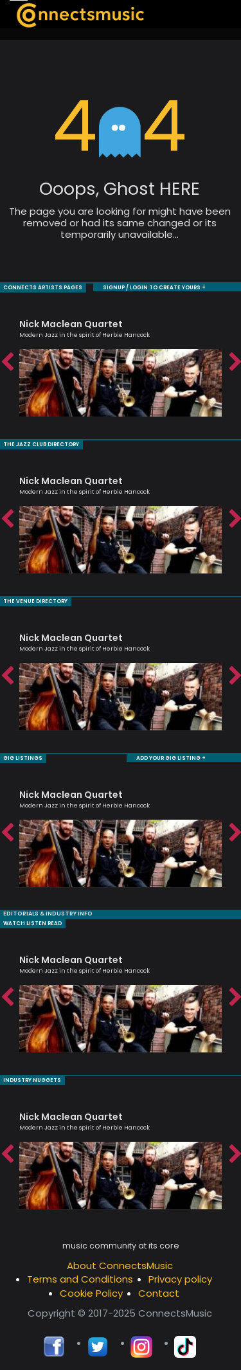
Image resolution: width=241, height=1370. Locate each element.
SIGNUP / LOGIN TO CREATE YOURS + (154, 287)
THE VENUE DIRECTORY (35, 599)
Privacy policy (180, 1275)
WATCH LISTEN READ (32, 920)
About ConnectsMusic (120, 1261)
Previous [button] (6, 362)
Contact (158, 1289)
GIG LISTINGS (22, 755)
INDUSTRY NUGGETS (32, 1076)
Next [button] (234, 362)
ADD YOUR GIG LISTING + (171, 755)
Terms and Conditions (80, 1275)
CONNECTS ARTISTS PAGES (42, 287)
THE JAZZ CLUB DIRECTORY (41, 443)
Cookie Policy (91, 1289)
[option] (120, 361)
